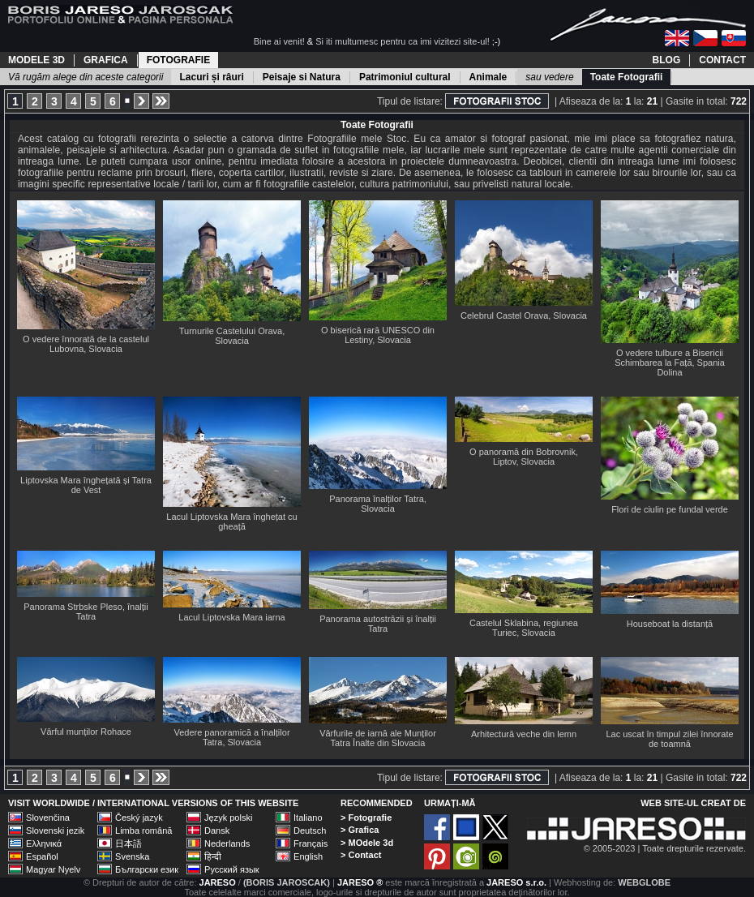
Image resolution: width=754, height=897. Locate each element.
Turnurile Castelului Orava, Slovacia (232, 335)
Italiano (307, 817)
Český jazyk (139, 817)
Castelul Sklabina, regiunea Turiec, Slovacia (523, 627)
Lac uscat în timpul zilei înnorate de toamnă (669, 739)
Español (42, 856)
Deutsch (309, 830)
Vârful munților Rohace (86, 731)
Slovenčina (48, 817)
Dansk (216, 830)
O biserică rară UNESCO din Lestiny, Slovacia (378, 335)
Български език (146, 869)
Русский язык (231, 869)
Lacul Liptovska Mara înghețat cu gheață (231, 521)
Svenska (132, 856)
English (308, 856)
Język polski (228, 817)
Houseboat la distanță (670, 624)
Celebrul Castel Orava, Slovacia (524, 315)
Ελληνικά (44, 843)
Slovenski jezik (55, 830)
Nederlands (227, 843)
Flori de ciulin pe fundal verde (669, 509)
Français (310, 843)
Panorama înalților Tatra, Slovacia (377, 503)
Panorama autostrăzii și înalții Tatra (377, 623)
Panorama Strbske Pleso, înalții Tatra (86, 611)
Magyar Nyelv (53, 869)
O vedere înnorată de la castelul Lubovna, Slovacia (86, 344)
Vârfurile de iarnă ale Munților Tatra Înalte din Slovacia (377, 738)
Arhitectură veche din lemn (523, 734)
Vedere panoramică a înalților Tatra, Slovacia (231, 737)
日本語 (128, 843)
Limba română (143, 830)
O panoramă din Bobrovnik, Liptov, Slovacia (523, 456)
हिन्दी (212, 856)
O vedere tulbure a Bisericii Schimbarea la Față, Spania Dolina (670, 362)
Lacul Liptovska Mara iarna (231, 617)
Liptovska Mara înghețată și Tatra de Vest (86, 485)
